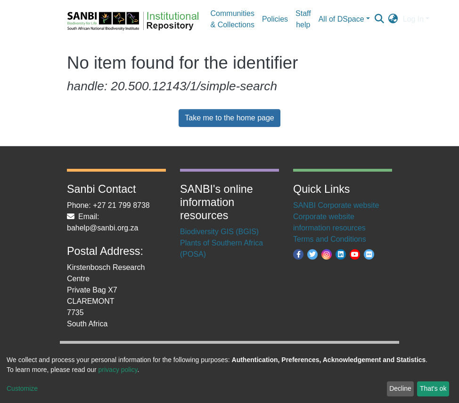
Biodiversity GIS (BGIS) (219, 232)
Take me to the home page (229, 118)
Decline (400, 388)
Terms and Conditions (329, 239)
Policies (275, 19)
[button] (393, 19)
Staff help (303, 19)
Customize (22, 388)
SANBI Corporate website (336, 205)
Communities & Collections (232, 19)
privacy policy (118, 369)
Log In (413, 19)
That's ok (433, 388)
